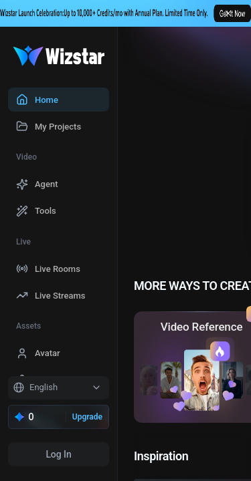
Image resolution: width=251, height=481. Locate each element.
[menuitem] (58, 100)
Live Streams (60, 296)
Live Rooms (57, 269)
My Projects (58, 127)
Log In (58, 454)
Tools (45, 211)
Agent (46, 184)
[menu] (58, 230)
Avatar (47, 353)
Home (46, 100)
